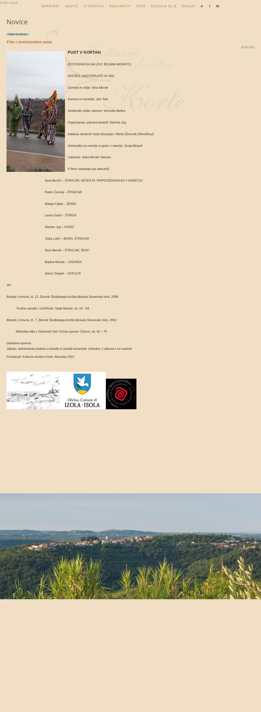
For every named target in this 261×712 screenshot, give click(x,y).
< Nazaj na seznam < (17, 34)
